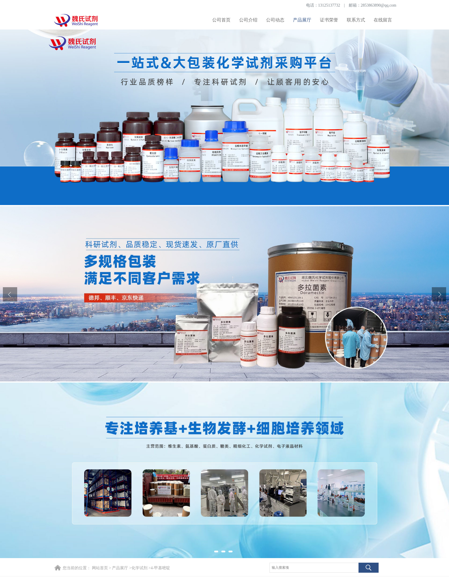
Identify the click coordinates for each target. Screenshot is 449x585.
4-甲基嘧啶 (160, 568)
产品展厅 (302, 19)
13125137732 (329, 5)
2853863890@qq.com (379, 5)
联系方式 (356, 19)
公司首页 (221, 19)
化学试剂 (139, 568)
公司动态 (275, 19)
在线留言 (383, 19)
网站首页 (100, 568)
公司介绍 (248, 19)
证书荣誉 (329, 19)
